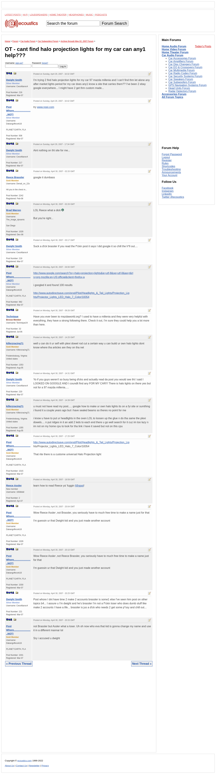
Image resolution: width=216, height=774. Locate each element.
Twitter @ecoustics (173, 197)
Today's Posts (203, 46)
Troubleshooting (171, 169)
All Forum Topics (172, 97)
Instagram (168, 191)
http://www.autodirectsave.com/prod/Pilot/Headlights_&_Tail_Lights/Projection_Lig (81, 442)
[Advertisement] (79, 712)
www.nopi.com (45, 107)
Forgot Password (172, 154)
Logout (166, 157)
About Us (9, 765)
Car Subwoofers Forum (182, 82)
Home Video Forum (174, 49)
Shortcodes (168, 166)
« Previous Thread (19, 663)
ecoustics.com (24, 760)
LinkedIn (167, 194)
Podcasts (101, 14)
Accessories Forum (174, 94)
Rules (165, 163)
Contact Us (21, 765)
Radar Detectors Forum (182, 91)
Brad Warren (13, 210)
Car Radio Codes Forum (182, 73)
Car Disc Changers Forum (183, 64)
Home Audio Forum (174, 46)
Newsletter (34, 765)
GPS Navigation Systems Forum (187, 85)
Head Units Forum (179, 88)
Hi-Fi (25, 14)
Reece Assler (14, 485)
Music (89, 14)
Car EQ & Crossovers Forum (185, 67)
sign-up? (19, 63)
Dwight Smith (14, 79)
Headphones (76, 14)
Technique (12, 316)
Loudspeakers (38, 14)
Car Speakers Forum (180, 79)
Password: (45, 65)
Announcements (171, 172)
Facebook (167, 188)
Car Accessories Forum (182, 58)
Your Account (169, 175)
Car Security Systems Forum (185, 76)
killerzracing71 (14, 343)
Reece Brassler (15, 177)
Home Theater (58, 14)
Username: (18, 65)
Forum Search (114, 23)
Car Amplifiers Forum (180, 61)
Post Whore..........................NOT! (18, 111)
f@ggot (79, 485)
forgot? (45, 63)
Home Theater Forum (175, 52)
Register (167, 160)
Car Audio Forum (172, 55)
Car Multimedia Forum (181, 70)
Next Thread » (141, 663)
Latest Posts (13, 14)
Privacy (45, 765)
